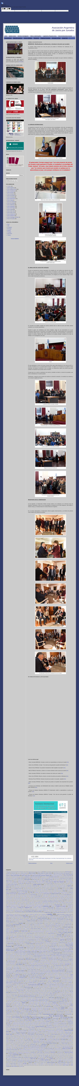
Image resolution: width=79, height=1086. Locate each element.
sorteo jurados (43, 1045)
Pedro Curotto (56, 1020)
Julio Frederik (64, 973)
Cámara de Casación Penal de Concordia (60, 892)
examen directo (23, 932)
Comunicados (57, 905)
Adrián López (27, 878)
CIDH (11, 901)
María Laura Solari (41, 995)
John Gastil (18, 963)
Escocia (32, 929)
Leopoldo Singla (56, 982)
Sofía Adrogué (59, 1044)
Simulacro (38, 1044)
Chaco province (24, 899)
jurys (47, 977)
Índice (48, 956)
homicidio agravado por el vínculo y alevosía (25, 949)
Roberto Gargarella (40, 1035)
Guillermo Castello (70, 942)
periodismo (48, 1021)
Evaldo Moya (12, 932)
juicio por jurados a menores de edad (34, 970)
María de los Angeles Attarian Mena (62, 993)
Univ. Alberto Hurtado (10, 1056)
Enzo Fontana (66, 928)
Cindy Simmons (21, 901)
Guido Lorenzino (54, 942)
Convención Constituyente (28, 908)
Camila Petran (39, 893)
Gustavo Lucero (24, 945)
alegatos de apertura (21, 880)
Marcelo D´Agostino (29, 992)
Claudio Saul (58, 902)
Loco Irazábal (14, 987)
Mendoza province (61, 1002)
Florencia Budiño (24, 937)
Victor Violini (39, 1061)
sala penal (62, 1038)
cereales (55, 898)
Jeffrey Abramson (12, 963)
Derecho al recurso (31, 920)
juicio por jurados (62, 969)
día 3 (68, 920)
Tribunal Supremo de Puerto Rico (45, 1053)
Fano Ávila (38, 933)
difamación (51, 922)
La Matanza (43, 978)
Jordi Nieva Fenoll (47, 963)
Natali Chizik (36, 1006)
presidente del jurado (14, 1025)
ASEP (26, 887)
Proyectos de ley (15, 1029)
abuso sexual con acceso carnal (44, 873)
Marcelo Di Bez (42, 992)
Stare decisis (67, 1045)
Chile (8, 225)
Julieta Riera (42, 973)
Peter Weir (29, 1022)
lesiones (70, 982)
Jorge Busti (12, 964)
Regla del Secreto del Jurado (32, 1031)
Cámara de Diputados (21, 893)
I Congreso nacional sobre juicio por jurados (63, 954)
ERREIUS (7, 929)
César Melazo (67, 898)
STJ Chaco (12, 1047)
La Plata (56, 978)
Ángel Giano (64, 884)
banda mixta (28, 889)
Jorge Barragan (67, 963)
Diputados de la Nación (61, 922)
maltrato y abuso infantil (26, 991)
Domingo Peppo (69, 923)
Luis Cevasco (37, 988)
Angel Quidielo (69, 884)
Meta (12, 1004)
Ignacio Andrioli (22, 955)
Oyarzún (27, 1011)
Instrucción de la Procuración (12, 959)
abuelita (18, 873)
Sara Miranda (63, 1040)
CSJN (22, 914)
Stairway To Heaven (60, 1045)
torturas (11, 1052)
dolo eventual (40, 923)
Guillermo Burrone (62, 942)
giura (7, 942)
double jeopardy (16, 924)
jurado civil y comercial (26, 974)
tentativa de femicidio (49, 1048)
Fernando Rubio (43, 936)
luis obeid (71, 988)
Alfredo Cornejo (35, 858)
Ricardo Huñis (24, 1034)
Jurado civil (17, 974)
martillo (12, 998)
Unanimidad (16, 1054)
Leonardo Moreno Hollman (40, 982)
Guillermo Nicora (10, 943)
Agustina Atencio (43, 878)
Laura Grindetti (28, 979)
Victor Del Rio (20, 1061)
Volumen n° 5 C (43, 1063)
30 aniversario (30, 871)
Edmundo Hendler (9, 926)
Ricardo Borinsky (68, 1033)
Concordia (12, 906)
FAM (34, 933)
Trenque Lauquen (39, 1052)
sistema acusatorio (53, 1044)
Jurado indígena (22, 975)
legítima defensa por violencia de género (13, 982)
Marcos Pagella (24, 993)
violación (30, 1062)
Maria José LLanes (33, 995)
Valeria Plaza (26, 1058)
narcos (31, 1006)
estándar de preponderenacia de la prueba (37, 931)
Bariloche (50, 889)
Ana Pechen (71, 883)
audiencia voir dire (18, 888)
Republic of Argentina (20, 1033)
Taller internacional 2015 (67, 1047)
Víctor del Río (26, 1061)
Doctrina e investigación (23, 36)
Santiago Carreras (36, 1040)
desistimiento (53, 920)
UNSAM (60, 1057)
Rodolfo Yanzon (20, 1036)
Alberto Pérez (56, 879)
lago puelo (11, 979)
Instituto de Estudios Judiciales (68, 958)
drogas (31, 924)
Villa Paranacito (19, 1062)
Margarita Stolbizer (38, 993)
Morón (40, 1005)
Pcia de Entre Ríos (68, 1014)
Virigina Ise (19, 1063)
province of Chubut (23, 1027)
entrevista (54, 928)
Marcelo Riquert (49, 992)
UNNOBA (50, 1057)
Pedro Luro (61, 1020)
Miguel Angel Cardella (46, 1004)
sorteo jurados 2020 (52, 1045)
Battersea (59, 889)
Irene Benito (19, 960)
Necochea (49, 1006)
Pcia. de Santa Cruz (11, 214)
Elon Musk (36, 927)
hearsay (59, 945)
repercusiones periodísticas (10, 1033)
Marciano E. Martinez (69, 992)
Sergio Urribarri (33, 1043)
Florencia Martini (31, 937)
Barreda (55, 889)
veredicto (51, 1058)
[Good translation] (3, 8)
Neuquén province (64, 1006)
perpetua (60, 1021)
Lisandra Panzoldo (34, 986)
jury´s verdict (43, 977)
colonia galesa (46, 903)
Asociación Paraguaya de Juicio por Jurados (45, 887)
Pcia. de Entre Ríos (11, 198)
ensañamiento (44, 928)
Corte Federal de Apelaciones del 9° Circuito (44, 910)
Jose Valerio (53, 858)
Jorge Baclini (61, 963)
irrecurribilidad (36, 960)
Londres (34, 987)
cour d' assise (15, 912)
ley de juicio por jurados (34, 984)
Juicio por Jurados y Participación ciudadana (44, 972)
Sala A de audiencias (49, 1038)
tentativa (41, 1048)
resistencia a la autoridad (45, 1033)
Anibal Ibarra (35, 885)
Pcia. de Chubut (10, 194)
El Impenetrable (11, 927)
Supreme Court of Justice (51, 1047)
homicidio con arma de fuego (19, 951)
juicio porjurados (55, 972)
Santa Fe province (28, 1040)
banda (24, 889)
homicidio (21, 947)
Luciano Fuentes (22, 988)
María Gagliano (15, 995)
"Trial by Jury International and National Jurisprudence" (15, 871)
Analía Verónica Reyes (28, 884)
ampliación (55, 883)
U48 (72, 1053)
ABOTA (8, 873)
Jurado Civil (64, 38)
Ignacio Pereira (28, 955)
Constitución (34, 907)
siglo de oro (71, 1043)
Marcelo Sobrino (62, 992)
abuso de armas (24, 873)
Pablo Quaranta (47, 1011)
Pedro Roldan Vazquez (68, 1020)
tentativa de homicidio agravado (12, 1049)
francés (24, 938)
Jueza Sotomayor (43, 969)
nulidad (10, 1010)
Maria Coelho (52, 993)
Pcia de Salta (33, 1016)
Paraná (44, 1013)
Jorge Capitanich (19, 964)
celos (28, 898)
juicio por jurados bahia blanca (58, 970)
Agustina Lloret (50, 878)
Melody (30, 1002)
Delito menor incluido (34, 919)
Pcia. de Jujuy (10, 200)
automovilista (32, 888)
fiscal (15, 937)
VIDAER (55, 1061)
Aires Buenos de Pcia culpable (66, 878)
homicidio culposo (50, 951)
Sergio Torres (27, 1043)
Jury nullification (36, 977)
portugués (9, 1023)
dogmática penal (33, 923)
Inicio (6, 36)
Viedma (64, 1061)
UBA (10, 1054)
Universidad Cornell (53, 1056)
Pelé (7, 1021)
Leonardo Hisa (31, 982)
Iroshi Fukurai (30, 960)
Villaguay (25, 1062)
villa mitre (8, 1062)
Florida (44, 937)
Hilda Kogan (51, 946)
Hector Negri (26, 946)
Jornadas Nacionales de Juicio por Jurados (39, 965)
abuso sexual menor (26, 875)
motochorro (45, 1005)
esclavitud (24, 929)
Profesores (22, 1026)
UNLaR (42, 1057)
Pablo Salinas (53, 1011)
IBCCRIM (11, 955)
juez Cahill (63, 968)
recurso (42, 1030)
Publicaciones (32, 1029)
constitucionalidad (50, 907)
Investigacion (70, 959)
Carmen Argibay (38, 896)
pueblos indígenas (39, 1029)
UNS (57, 1057)
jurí (11, 977)
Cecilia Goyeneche (9, 898)
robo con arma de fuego (58, 1035)
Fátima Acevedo (51, 933)
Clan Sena (25, 902)
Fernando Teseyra (51, 936)
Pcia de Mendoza (16, 1016)
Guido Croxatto (48, 942)
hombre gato (69, 946)
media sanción (8, 1002)
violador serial (43, 1062)
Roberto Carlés (12, 1035)
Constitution (57, 907)
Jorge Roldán (67, 964)
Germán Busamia (27, 941)
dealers (28, 918)
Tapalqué (24, 1048)
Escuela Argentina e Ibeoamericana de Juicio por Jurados (44, 929)
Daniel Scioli (26, 917)
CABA (31, 892)
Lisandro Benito (40, 986)
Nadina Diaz (14, 1006)
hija (47, 946)
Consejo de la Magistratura (24, 907)
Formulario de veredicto (50, 937)
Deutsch (64, 920)
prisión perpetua (49, 1025)
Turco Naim (62, 1053)
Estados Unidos (24, 931)
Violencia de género (51, 1062)
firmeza (11, 937)
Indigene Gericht (53, 956)
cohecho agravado (9, 903)
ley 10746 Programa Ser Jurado (51, 983)
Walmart (52, 1063)
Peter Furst (24, 1022)
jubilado (52, 968)
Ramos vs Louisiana (22, 1030)
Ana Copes (66, 883)
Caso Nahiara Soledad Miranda (34, 897)
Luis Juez (54, 988)
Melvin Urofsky (41, 1002)
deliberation (27, 919)
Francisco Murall (36, 938)
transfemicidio (20, 1052)
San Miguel (48, 1039)
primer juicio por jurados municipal (39, 1025)
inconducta (29, 956)
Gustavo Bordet (30, 943)
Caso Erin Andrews (25, 897)
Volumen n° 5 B (36, 1063)
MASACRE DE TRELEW (44, 1000)
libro (22, 986)
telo (27, 1048)
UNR (54, 1057)
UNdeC (31, 1054)
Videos (59, 1061)
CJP (21, 902)
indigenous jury (64, 956)
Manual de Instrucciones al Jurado (41, 991)
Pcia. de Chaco (10, 192)
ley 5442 (12, 984)
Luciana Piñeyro (15, 988)
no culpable (62, 1008)
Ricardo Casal (9, 1034)
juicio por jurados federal (13, 972)
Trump (53, 1053)
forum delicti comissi (68, 937)
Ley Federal (15, 986)
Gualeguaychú (42, 942)
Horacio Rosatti (30, 954)
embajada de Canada (58, 927)
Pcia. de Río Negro (11, 207)
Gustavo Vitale (43, 945)
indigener (59, 956)
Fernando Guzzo (21, 936)
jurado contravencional (48, 974)
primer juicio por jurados (27, 1025)
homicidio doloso (58, 951)
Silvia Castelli (27, 1044)
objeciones (18, 1010)
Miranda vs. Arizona (34, 1005)
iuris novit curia (54, 960)
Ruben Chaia (16, 1038)
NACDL (67, 1005)
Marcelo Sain (55, 992)
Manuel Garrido (57, 991)
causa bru (57, 897)
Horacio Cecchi (13, 954)
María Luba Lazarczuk (50, 995)
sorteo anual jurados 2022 (34, 1045)
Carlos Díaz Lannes (54, 894)
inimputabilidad (43, 958)
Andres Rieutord (57, 884)
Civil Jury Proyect (13, 902)
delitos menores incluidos (44, 919)
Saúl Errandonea (69, 1040)
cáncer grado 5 (13, 894)
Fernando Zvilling (58, 936)
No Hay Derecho (15, 1009)
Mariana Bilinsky (21, 996)
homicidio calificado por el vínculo (56, 950)
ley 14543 (70, 983)
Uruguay (9, 235)
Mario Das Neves (38, 997)
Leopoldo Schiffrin (49, 982)
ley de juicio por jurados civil (60, 984)
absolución (14, 873)
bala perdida (13, 889)
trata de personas (26, 1052)
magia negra (64, 990)
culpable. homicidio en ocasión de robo (13, 915)
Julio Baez (52, 973)
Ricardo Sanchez (47, 1034)
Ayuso (56, 888)
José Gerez (65, 965)
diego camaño (17, 922)
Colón (42, 903)
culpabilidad (43, 914)
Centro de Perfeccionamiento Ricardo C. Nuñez (41, 898)
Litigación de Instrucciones (53, 986)
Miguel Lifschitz (66, 1004)
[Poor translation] (8, 8)
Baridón (46, 889)
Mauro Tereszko (45, 1001)
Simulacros (36, 38)
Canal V (8, 894)
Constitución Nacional (41, 907)
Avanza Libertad (45, 888)
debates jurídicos (33, 918)
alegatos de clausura (30, 880)
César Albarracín (61, 898)
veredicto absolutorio (58, 1058)
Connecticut (70, 906)
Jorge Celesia (27, 964)
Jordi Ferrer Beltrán (39, 963)
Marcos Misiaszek (17, 993)
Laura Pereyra (42, 979)
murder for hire (62, 1005)
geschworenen (41, 941)
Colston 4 (55, 903)
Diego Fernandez (24, 922)
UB (7, 1054)
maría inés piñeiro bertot (23, 995)
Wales (48, 1063)
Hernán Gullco (43, 946)
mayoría (70, 1001)
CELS (31, 898)
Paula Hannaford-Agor (60, 858)
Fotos (7, 938)
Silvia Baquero (21, 1044)
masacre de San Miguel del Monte (32, 1000)
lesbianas (65, 982)
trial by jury (53, 1052)
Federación (57, 933)
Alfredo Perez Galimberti (58, 882)
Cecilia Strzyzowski (17, 898)
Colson (51, 903)
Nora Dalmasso (33, 1009)
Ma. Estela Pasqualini (37, 990)
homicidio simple (56, 952)
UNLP (46, 1057)
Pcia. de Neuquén (10, 206)
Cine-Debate (28, 901)
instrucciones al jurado (30, 959)
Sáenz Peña (43, 1038)
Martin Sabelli (57, 998)
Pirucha (38, 1022)
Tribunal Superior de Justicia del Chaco (32, 1053)
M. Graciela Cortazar (20, 990)
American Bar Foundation (42, 883)
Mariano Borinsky (39, 996)
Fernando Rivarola (36, 936)
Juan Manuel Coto (24, 968)
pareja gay (48, 1013)
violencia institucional (61, 1062)
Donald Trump (8, 924)
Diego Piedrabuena (40, 922)
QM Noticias (64, 1029)
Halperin (48, 945)
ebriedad (46, 924)
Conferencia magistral (37, 906)
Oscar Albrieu (9, 1011)
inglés (39, 958)
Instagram (60, 958)
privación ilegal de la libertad (67, 1025)
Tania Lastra (18, 1048)
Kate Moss (26, 978)
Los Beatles (45, 987)
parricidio (53, 1013)
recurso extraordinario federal (49, 1030)
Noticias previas (69, 863)
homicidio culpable (42, 951)
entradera (50, 928)
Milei (11, 1005)
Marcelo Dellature (36, 992)
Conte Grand (63, 907)
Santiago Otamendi (50, 1040)
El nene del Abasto (18, 927)
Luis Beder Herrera (29, 988)
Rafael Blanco (15, 1030)
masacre (16, 1000)
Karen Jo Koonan (20, 978)
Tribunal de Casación (68, 1052)
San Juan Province (35, 1039)
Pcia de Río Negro (25, 1016)
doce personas (14, 923)
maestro (49, 990)
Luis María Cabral (66, 988)
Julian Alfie (22, 973)
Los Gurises (56, 987)
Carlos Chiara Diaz (46, 894)
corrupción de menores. (18, 910)
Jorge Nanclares (48, 858)
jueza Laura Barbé (24, 969)
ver (33, 791)
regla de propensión (23, 1031)
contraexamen (69, 907)
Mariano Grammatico (69, 996)
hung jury (52, 954)
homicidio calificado (10, 950)
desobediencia (59, 920)
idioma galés (16, 955)
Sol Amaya (15, 1045)
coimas (14, 903)
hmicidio (64, 946)
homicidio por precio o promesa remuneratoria (22, 952)
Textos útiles (40, 1050)
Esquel (11, 931)
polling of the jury (63, 1022)
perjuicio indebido (54, 1021)
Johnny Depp (24, 963)
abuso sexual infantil (15, 875)
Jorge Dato (32, 964)
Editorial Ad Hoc (68, 924)
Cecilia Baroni (62, 897)
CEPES (51, 898)
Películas (10, 1021)
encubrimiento (19, 928)
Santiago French (43, 1040)
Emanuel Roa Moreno (49, 927)
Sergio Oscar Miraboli (20, 1043)
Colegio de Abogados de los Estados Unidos (32, 903)
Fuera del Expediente (54, 938)
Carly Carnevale (31, 896)
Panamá (9, 230)
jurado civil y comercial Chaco (37, 974)
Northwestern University (54, 1009)
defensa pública (61, 918)
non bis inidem (26, 1009)
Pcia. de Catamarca (11, 190)
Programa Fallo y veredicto (29, 1026)
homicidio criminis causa (32, 951)
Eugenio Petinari (65, 931)
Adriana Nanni (33, 878)
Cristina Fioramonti (69, 912)
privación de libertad (57, 1025)
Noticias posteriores (32, 863)
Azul (59, 888)
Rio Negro (68, 1034)
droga (28, 924)
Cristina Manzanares (9, 914)
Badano (68, 888)
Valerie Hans (31, 859)
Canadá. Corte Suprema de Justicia (67, 893)
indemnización (43, 956)
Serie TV (38, 1043)
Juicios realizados (28, 38)
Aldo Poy (15, 880)
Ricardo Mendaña (39, 1034)
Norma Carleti (46, 1009)
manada (32, 991)
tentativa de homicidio (66, 1048)
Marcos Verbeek (30, 993)
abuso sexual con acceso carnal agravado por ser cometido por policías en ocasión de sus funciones (44, 874)
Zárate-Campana (14, 1066)
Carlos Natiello (66, 894)
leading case (67, 979)
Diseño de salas (69, 922)
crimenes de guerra (35, 912)
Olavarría (35, 1010)
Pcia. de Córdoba (10, 197)
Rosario (59, 1036)
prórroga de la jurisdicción (63, 1026)
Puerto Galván (53, 1029)
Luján (14, 990)
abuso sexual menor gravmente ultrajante (40, 875)
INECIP (70, 956)
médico (13, 1002)
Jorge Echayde (37, 964)
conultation (21, 908)
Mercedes (8, 1004)
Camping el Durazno (55, 893)
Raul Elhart (30, 1030)
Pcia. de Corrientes (11, 195)
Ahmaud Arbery (56, 878)
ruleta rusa (33, 1038)
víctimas (8, 1061)
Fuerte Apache (61, 938)
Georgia (7, 941)
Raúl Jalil (34, 1030)
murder (57, 1005)
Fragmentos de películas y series (16, 938)
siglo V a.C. (9, 1044)
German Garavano (35, 941)
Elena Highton (31, 927)
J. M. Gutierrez (35, 961)
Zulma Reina (21, 1066)
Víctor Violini (44, 1061)
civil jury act (67, 901)
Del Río (11, 919)
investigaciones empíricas (11, 960)
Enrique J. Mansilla (26, 928)
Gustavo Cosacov (46, 943)
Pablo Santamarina (60, 1011)
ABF (72, 871)
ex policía (18, 932)
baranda (36, 889)
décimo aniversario (53, 918)
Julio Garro (70, 973)
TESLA (69, 1049)
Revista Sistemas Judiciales (59, 1033)
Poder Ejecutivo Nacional (44, 1022)
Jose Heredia (71, 965)
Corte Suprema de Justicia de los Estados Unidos (52, 911)
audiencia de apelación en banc (63, 887)
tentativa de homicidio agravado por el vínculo (26, 1049)
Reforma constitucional (59, 1030)
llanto (10, 987)
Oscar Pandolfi (16, 1011)
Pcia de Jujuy (8, 1016)
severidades (43, 1043)
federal (62, 933)
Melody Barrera (35, 1002)
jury (27, 977)
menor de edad (69, 1002)
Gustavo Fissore (60, 943)
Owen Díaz (22, 1011)
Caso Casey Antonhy (17, 897)
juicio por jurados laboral (31, 972)
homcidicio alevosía (9, 947)
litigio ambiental (61, 986)
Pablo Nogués (41, 1011)
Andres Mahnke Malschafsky (48, 884)
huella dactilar (36, 954)
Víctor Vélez (33, 1061)
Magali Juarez (58, 990)
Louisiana (65, 987)
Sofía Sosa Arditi (9, 1045)
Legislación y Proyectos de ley (49, 36)
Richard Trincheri (62, 1034)
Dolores (56, 923)
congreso (53, 906)
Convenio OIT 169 (38, 908)
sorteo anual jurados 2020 (23, 1045)
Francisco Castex (29, 938)
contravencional (8, 908)
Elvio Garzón (42, 927)
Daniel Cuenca (60, 915)
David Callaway (13, 918)
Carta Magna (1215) (62, 896)
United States (69, 1054)
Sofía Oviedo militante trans (67, 1044)
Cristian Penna (48, 912)
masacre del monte (53, 1000)
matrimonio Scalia (16, 1001)
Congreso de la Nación (61, 906)
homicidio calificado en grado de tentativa (23, 950)
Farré (46, 933)
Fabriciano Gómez (23, 933)
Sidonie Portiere (65, 1043)
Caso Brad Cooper (9, 897)
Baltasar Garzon (19, 889)
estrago (54, 931)
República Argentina (31, 1033)
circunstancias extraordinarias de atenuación (50, 901)
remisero (70, 1031)
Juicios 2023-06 (16, 973)
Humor (48, 954)
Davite (24, 918)
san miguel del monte (55, 1039)
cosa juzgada (9, 912)
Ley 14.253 (65, 983)
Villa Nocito (14, 1062)
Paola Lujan (35, 1013)
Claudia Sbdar (52, 902)
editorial (62, 924)
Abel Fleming (67, 871)
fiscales (18, 937)
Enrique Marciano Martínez (36, 928)
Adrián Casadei (14, 878)
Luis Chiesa (43, 988)
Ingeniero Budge (21, 958)
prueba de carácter (25, 1029)
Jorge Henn (49, 964)
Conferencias (45, 906)
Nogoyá (20, 1009)
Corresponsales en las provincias (62, 908)
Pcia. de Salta (10, 209)
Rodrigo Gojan (33, 1036)
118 (25, 871)
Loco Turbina (20, 987)
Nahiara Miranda (20, 1006)
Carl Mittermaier (20, 894)
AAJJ (43, 871)
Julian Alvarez (27, 973)
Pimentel (33, 1022)
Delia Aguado (16, 919)
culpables (24, 915)
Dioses (55, 922)
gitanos (70, 941)
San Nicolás (63, 1039)
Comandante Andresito (62, 903)
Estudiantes (59, 931)
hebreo (63, 945)
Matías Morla (71, 1000)
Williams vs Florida (66, 1063)
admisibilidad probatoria (53, 876)
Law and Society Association (58, 979)
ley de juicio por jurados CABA (48, 984)
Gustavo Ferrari (53, 943)
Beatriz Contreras (69, 889)
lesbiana (61, 982)
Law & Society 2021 (49, 979)
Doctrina (21, 923)
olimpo (39, 1010)
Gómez (16, 942)
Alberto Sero (62, 879)
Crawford (22, 912)
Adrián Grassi (20, 878)
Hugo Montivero (43, 954)
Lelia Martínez (25, 982)
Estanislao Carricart (49, 931)
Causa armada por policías (50, 897)
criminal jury (41, 912)
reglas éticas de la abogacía (52, 1031)
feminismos (66, 934)
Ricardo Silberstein (54, 1034)
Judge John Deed (57, 968)
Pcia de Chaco (60, 1014)
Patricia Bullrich (17, 1014)
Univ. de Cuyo (18, 1056)
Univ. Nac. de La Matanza (44, 1056)
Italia (50, 960)
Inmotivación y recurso (52, 958)
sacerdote (37, 1038)
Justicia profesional (70, 977)
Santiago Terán (56, 1040)
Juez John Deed (69, 968)
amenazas (28, 883)
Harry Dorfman (54, 945)
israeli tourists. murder (44, 960)
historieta (60, 946)
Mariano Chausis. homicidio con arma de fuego (51, 996)
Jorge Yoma (27, 965)
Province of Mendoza (31, 1027)
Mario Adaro (32, 997)
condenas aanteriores (28, 906)
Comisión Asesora (70, 903)
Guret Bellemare (22, 943)
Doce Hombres (8, 923)
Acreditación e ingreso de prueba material (32, 876)
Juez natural (8, 969)
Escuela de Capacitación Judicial (61, 929)
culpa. (39, 914)
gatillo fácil (62, 940)
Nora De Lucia (40, 1009)
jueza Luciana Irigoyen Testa (33, 969)
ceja (25, 898)
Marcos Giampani (10, 993)
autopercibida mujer (38, 888)
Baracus (33, 889)
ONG (60, 1010)
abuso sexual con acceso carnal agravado (61, 873)
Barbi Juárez (42, 889)
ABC (63, 871)
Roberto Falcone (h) (25, 1035)
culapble (35, 914)
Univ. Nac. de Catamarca (33, 1056)
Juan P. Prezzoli (38, 968)
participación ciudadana (60, 1013)
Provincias (7, 1029)
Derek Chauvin (40, 920)
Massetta (59, 1000)
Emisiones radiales (67, 927)
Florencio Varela (38, 937)
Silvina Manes (32, 1044)
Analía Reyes (21, 884)
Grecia (37, 942)
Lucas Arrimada (70, 987)
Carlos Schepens (24, 896)
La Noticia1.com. (51, 978)
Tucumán (57, 1053)
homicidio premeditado (37, 952)
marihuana (14, 997)
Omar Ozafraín (55, 1010)
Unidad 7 (47, 1054)
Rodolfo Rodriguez (14, 1036)
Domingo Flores (62, 923)
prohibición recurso (49, 1026)
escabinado (12, 929)
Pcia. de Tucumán (11, 218)
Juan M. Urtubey (16, 968)
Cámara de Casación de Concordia (46, 892)
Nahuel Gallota (26, 1006)
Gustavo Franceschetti (69, 943)
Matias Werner (9, 1001)
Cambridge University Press (31, 893)
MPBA (49, 1005)
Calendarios (37, 892)
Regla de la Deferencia (15, 1031)
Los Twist (60, 987)
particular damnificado (9, 1014)
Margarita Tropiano (46, 993)
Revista (52, 1033)
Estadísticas (16, 931)
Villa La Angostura (70, 1061)
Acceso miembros (15, 238)
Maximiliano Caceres (64, 1001)
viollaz (68, 1062)
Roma (56, 1036)
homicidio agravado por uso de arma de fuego (61, 949)
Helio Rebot (38, 946)
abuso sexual (32, 873)
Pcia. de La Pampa (11, 201)
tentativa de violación (50, 1049)
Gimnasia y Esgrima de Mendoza (62, 941)
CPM (19, 912)
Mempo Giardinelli (48, 1002)
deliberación (22, 919)
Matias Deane (64, 1000)
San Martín (42, 1039)
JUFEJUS (48, 969)
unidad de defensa (53, 1054)
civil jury (61, 901)
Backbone (63, 888)
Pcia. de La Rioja (10, 203)
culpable (49, 914)
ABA (46, 871)
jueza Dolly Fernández (15, 969)
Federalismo (67, 933)
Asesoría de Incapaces (32, 887)
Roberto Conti (18, 1035)
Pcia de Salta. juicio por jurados (43, 1016)
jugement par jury (54, 969)
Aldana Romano (9, 880)
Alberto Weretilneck (68, 879)
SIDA (59, 1043)
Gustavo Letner (17, 945)
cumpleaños (34, 915)
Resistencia (38, 1033)
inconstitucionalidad (36, 956)
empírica (13, 928)
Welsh (56, 1063)
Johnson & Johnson (32, 963)
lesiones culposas (9, 983)
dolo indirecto (46, 923)
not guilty (61, 1009)
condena (22, 906)
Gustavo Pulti (37, 945)
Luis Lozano (59, 988)
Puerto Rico (9, 233)
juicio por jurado (69, 969)
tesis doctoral (64, 1049)
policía (51, 1022)
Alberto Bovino (35, 879)
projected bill (56, 1026)
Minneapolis (24, 1005)
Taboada (60, 1047)
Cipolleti (39, 901)
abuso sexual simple (68, 875)
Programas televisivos (39, 1026)
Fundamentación (69, 938)
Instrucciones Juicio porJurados (42, 959)
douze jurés (23, 924)
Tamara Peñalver (9, 1048)
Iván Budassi (12, 961)
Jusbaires (51, 977)
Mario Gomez (45, 997)
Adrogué (38, 878)
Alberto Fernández (49, 879)
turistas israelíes (67, 1053)
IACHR (7, 955)
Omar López (50, 1010)
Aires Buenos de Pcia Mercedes (11, 879)
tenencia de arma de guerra (34, 1048)
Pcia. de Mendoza (68, 858)
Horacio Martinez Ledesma (21, 954)
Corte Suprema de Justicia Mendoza (67, 911)
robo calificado (50, 1035)
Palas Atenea (13, 1013)
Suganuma (17, 1047)
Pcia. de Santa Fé (10, 215)
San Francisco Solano (22, 1039)
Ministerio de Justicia (17, 1005)
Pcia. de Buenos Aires (11, 189)
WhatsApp (60, 1063)
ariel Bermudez (13, 887)
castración (42, 897)
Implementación (12, 956)
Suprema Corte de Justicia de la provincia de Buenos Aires (35, 1047)
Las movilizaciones (21, 979)
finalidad (64, 936)
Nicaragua (9, 228)
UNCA (27, 1054)
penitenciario (19, 1021)
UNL (39, 1057)
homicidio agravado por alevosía (41, 947)
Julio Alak (47, 973)
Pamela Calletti (19, 1013)
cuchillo (25, 914)
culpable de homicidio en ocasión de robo (64, 914)
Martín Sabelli (64, 998)
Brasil (8, 224)
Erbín (71, 928)
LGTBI (19, 986)
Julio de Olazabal (58, 973)
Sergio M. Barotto (12, 1043)
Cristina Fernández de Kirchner (58, 912)
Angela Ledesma (9, 885)
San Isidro (29, 1039)
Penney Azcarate (25, 1021)
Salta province (67, 1038)
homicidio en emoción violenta (67, 951)
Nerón (58, 1006)
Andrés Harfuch (41, 858)
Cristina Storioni (16, 914)
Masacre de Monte (22, 1000)
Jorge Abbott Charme (54, 963)
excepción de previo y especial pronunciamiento (36, 932)
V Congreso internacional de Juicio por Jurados (15, 1058)
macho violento (44, 990)
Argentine (8, 887)
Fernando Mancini (29, 936)
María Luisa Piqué (66, 995)
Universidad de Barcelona (62, 1056)
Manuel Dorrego (50, 991)
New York (70, 1006)
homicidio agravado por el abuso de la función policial (58, 947)
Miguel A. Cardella (17, 1004)
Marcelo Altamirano (21, 992)
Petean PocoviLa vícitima (17, 1022)
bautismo (63, 889)
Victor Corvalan (13, 1061)
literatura (46, 986)
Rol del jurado (50, 1036)
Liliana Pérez (27, 986)
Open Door (64, 1010)
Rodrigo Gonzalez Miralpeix (42, 1036)
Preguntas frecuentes (45, 38)
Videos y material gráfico (35, 36)
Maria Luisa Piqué (58, 995)
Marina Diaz (20, 997)
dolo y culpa (52, 923)
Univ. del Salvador (25, 1056)
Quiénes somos (12, 36)
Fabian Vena (16, 933)
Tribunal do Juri (21, 1053)
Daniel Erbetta (66, 915)
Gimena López (53, 941)
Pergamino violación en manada (39, 1021)
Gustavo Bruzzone (38, 943)
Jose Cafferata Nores (57, 965)
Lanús (16, 979)
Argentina (69, 885)
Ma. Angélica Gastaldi (28, 990)
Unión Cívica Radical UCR (62, 1054)
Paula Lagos (40, 1014)
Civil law (18, 902)
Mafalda (53, 990)
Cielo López (15, 901)
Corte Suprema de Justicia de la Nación (34, 911)
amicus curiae (49, 883)
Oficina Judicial (29, 1010)
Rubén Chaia (21, 1038)
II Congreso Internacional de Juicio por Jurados (41, 955)
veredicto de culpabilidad (68, 1058)
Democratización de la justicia (63, 919)
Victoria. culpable (50, 1061)
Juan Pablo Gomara (46, 968)
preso (21, 1025)
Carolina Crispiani (45, 896)
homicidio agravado (30, 947)
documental (27, 923)
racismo (10, 1030)
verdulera (46, 1058)
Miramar (28, 1005)
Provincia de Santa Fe (60, 1027)
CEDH (22, 898)
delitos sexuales (53, 919)
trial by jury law (60, 1052)
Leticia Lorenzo (41, 983)
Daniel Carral (53, 915)
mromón (53, 1005)
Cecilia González (69, 897)
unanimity (23, 1054)
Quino (7, 1030)
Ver (67, 762)
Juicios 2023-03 (62, 972)
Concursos (17, 906)
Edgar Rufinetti (51, 924)
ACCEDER (21, 61)
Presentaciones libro (62, 1023)
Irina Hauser (24, 960)
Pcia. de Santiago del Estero (13, 217)
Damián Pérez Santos (45, 915)
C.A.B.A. (9, 186)
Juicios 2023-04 (69, 972)
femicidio (59, 934)
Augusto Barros (25, 888)
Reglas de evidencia (42, 1031)
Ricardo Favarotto (17, 1034)
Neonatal (54, 1006)
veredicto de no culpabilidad (11, 1059)
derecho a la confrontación (21, 920)
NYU (14, 1010)
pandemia (29, 1013)
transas (15, 1052)
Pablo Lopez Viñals (33, 1011)
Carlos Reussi (17, 896)
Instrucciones (20, 959)
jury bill (31, 977)
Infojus (7, 958)
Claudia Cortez (31, 902)
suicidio (21, 1047)
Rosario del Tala (65, 1036)
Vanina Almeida (40, 1058)
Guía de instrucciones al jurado (65, 36)
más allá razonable (10, 1000)
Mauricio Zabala (38, 1001)
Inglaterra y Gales (33, 958)
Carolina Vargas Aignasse (54, 896)
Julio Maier (8, 974)
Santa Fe (22, 1040)
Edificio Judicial (57, 924)
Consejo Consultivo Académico (11, 907)
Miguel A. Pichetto (38, 1004)
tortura (7, 1052)
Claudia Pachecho (45, 902)
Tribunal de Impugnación (12, 1053)
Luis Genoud (48, 988)
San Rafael (12, 1040)
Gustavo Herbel (9, 945)
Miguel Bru (61, 1004)
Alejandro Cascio (45, 880)
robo (46, 1035)
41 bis (35, 871)
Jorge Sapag (22, 965)
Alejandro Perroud (69, 880)
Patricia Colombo (24, 1014)
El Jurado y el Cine (56, 38)
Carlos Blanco (39, 894)
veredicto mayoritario (44, 1059)
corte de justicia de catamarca (29, 910)
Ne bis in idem (42, 1006)
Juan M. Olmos (9, 968)
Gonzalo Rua (26, 942)
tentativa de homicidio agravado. (40, 1049)
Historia (56, 946)
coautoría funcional (69, 902)
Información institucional (13, 958)
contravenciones (15, 908)
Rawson (38, 1030)
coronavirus (44, 908)
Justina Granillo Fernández (11, 978)
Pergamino (31, 1021)
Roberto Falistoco (33, 1035)
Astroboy (55, 887)
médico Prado (18, 1002)
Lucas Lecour (9, 988)
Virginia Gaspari (13, 1063)
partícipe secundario (68, 1013)
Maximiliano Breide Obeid (53, 1001)
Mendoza (54, 1002)
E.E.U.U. (41, 924)
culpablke (29, 915)
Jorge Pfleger (61, 964)
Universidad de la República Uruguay (30, 1057)
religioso (66, 1031)
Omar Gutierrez (44, 1010)
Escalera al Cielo (18, 929)
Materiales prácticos (17, 38)
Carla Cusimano (26, 894)
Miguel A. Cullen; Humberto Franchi (28, 1004)
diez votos (46, 922)
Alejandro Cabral (38, 880)
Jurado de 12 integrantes (58, 974)
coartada (62, 902)
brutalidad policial (13, 892)
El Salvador (9, 227)
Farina (43, 933)
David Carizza (19, 918)
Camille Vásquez (46, 893)
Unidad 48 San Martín (41, 1054)
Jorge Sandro (16, 965)
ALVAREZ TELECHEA (14, 883)
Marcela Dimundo (13, 992)
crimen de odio (28, 912)
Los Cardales (50, 987)
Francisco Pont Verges (44, 938)
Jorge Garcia (44, 964)
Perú (11, 1022)
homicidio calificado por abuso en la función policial (39, 950)
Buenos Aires (20, 892)
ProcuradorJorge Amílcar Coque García (12, 1026)
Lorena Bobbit (39, 987)
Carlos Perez (12, 896)
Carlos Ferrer (60, 894)
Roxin (11, 1038)
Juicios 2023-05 (9, 973)
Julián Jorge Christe (34, 973)
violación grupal (36, 1062)
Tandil (14, 1048)
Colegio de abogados (20, 903)
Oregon (71, 1010)
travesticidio (33, 1052)
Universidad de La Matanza (17, 1057)
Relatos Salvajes (61, 1031)
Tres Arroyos (46, 1052)
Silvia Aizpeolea (14, 1044)
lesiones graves (16, 983)
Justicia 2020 (63, 977)
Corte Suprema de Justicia (19, 911)
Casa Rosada (69, 896)
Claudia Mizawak (38, 902)
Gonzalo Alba (21, 942)
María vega (14, 996)
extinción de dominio (9, 933)
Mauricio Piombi (31, 1001)
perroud (65, 1021)
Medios (23, 1002)
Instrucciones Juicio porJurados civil (55, 959)
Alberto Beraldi (20, 879)
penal (14, 1021)
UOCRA (67, 1057)
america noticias (33, 883)
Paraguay (9, 231)
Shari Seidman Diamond (52, 1043)
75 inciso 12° (39, 871)
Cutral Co (39, 915)
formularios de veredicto (60, 937)
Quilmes (69, 1029)
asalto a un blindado (20, 887)
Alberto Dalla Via (42, 879)
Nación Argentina (10, 187)
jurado (13, 974)
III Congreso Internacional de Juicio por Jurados (60, 955)
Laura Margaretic (35, 979)
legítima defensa (56, 981)
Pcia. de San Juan (11, 211)
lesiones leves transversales (31, 983)
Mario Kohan (59, 997)
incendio (25, 956)
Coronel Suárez (51, 908)
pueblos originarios (46, 1029)
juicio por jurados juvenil (22, 972)
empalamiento (8, 928)
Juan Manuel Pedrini (31, 968)
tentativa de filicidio (57, 1048)
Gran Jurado (33, 942)
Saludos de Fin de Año (13, 1039)
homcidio (15, 947)
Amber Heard (21, 883)
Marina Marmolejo (26, 997)
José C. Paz (50, 965)
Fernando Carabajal (13, 936)
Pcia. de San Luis (10, 212)
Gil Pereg (47, 941)
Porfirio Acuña (70, 1022)
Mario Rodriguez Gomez (68, 997)
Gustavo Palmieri (31, 945)
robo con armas (66, 1035)
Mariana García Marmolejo (30, 996)
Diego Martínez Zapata (31, 922)
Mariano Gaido (62, 996)
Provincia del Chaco (68, 1027)
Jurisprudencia (8, 38)
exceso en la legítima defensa (65, 932)
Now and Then (66, 1009)
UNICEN (34, 1054)
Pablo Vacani (67, 1011)
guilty (17, 943)
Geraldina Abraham (13, 941)
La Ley (38, 978)
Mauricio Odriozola (24, 1001)
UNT (64, 1057)
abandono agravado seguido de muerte (54, 871)
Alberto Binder (27, 879)
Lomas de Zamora (27, 987)
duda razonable (36, 924)
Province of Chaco (15, 1027)
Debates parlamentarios (42, 918)
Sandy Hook (17, 1040)
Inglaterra (27, 958)
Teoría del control (58, 1049)
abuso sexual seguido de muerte (57, 875)
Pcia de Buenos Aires (48, 1014)
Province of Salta (40, 1027)
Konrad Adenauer (32, 978)
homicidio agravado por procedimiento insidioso (42, 949)
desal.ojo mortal (47, 920)
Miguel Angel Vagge (54, 1004)
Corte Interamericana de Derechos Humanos (60, 910)
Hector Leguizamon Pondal (18, 946)
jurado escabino (66, 974)
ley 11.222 (60, 983)
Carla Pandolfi (33, 894)
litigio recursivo (67, 986)
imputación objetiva (19, 956)
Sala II (58, 1038)
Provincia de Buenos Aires (49, 1027)
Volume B (30, 1063)
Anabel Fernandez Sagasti (12, 884)
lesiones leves (23, 983)
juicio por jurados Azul (46, 970)
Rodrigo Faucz (27, 1036)
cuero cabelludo (30, 914)
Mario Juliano (51, 997)
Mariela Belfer (9, 997)
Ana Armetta (61, 883)
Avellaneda (51, 888)
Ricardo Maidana (31, 1034)
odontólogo (23, 1010)
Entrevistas (60, 928)
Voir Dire (24, 1063)
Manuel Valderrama (65, 991)
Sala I (55, 1038)
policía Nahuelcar (56, 1022)
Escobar (28, 929)
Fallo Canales (29, 933)
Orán (68, 1010)
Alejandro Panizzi (61, 880)
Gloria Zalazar (11, 942)
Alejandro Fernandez (53, 880)
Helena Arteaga (31, 946)
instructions (65, 959)
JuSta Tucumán (57, 977)
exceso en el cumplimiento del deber (51, 932)
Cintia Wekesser (33, 901)
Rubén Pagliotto (27, 1038)
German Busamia (20, 941)
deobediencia (13, 920)
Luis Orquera (9, 990)
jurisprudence (15, 977)
